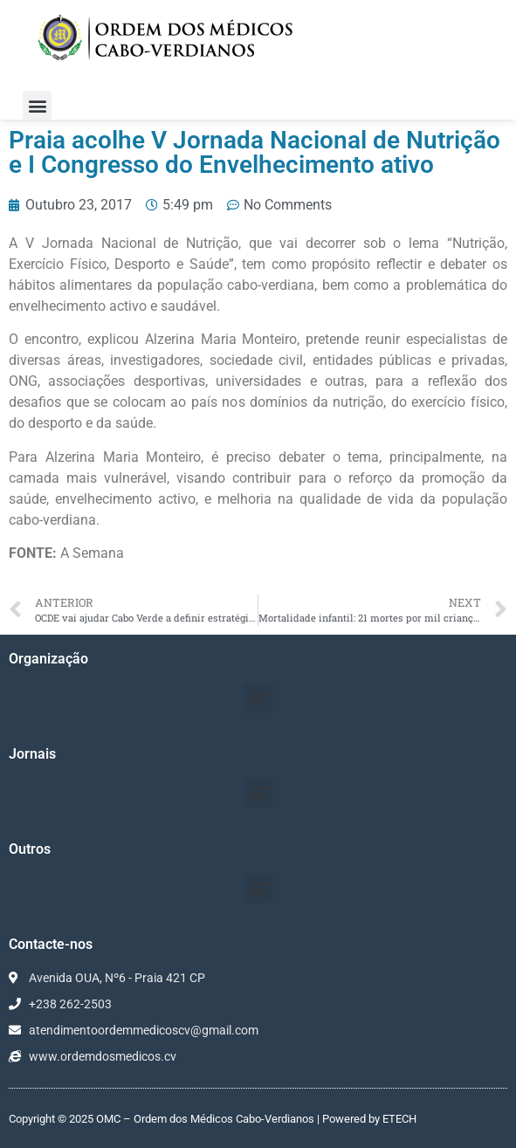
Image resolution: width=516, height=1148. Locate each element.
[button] (37, 105)
